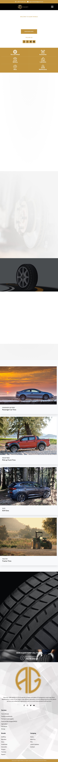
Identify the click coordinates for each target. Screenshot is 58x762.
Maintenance (43, 70)
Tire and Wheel (15, 55)
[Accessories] (43, 52)
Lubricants (43, 63)
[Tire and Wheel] (15, 52)
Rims (15, 70)
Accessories (42, 55)
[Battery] (15, 60)
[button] (52, 7)
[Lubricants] (43, 60)
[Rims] (15, 67)
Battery (15, 63)
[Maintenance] (43, 67)
